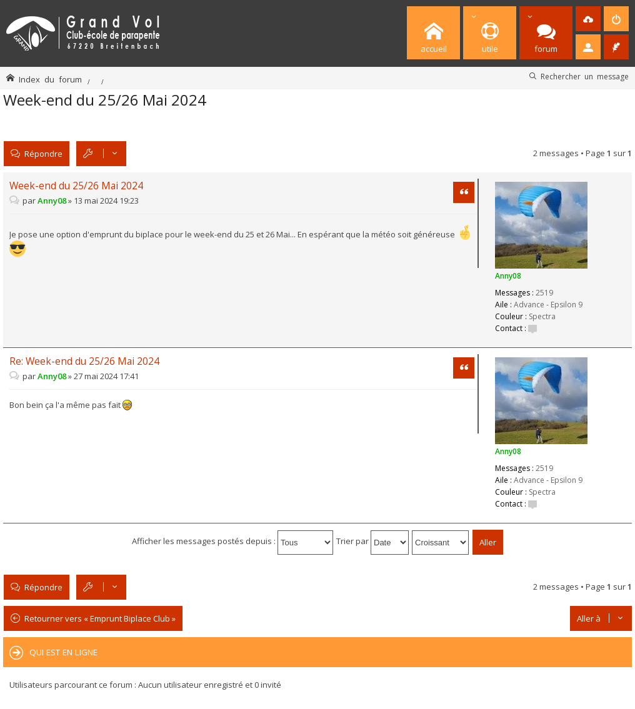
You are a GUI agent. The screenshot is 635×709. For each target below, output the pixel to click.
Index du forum (50, 79)
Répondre (43, 153)
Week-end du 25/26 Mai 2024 (104, 99)
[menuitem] (588, 18)
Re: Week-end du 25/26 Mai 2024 (84, 361)
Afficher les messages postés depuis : (232, 541)
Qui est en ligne (63, 652)
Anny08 (508, 275)
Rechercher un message (585, 76)
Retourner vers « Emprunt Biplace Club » (100, 618)
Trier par (372, 541)
